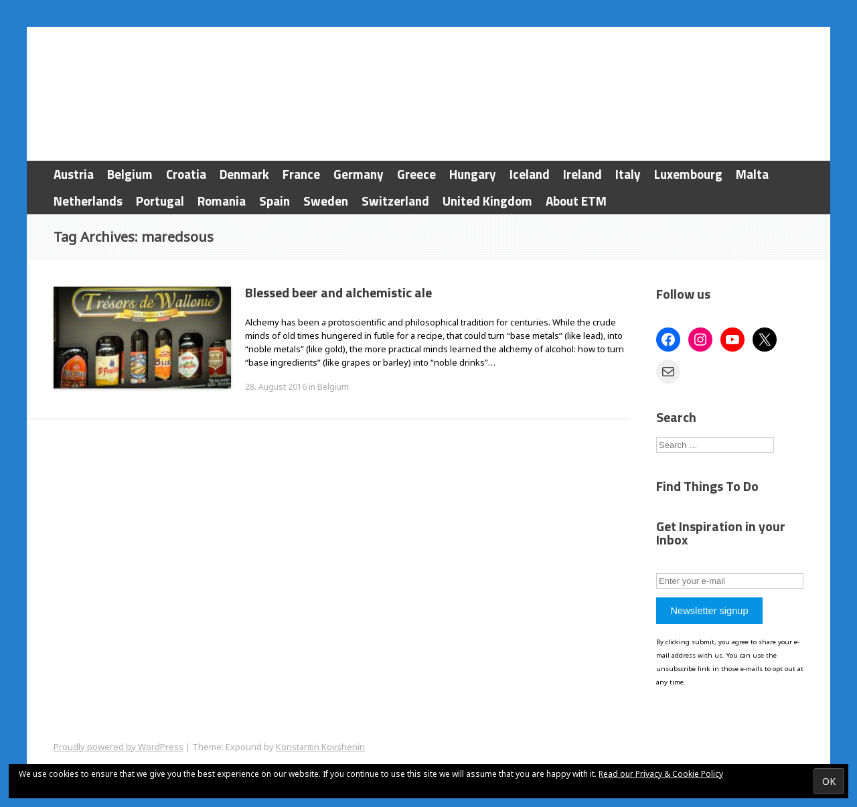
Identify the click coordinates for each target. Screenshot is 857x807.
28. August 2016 (276, 386)
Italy (628, 174)
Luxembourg (688, 174)
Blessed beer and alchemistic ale (338, 292)
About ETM (576, 200)
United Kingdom (487, 200)
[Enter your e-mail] (729, 581)
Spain (274, 200)
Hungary (472, 174)
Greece (416, 174)
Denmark (244, 174)
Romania (222, 200)
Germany (358, 174)
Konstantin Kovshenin (320, 747)
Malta (752, 174)
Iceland (530, 174)
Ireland (582, 174)
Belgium (130, 174)
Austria (74, 174)
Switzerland (395, 200)
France (301, 174)
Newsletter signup (709, 610)
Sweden (325, 200)
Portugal (160, 200)
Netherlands (88, 200)
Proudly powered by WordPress (118, 747)
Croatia (186, 174)
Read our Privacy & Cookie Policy (661, 774)
